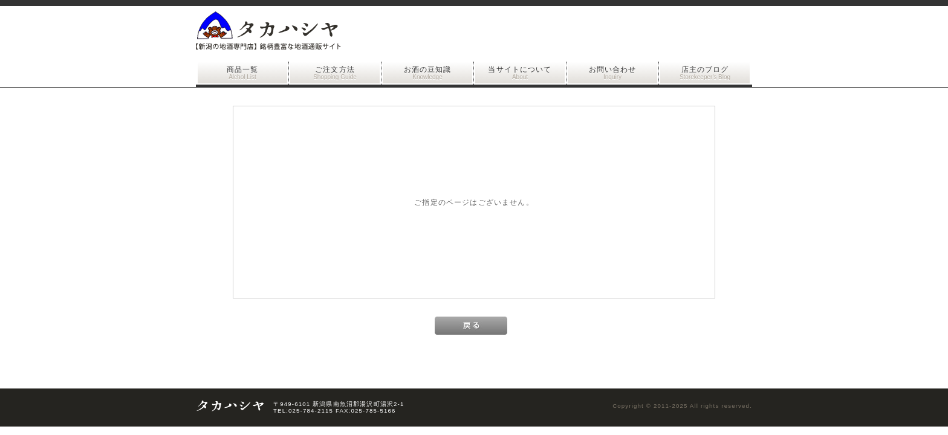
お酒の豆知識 (427, 72)
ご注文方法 (335, 72)
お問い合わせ (612, 72)
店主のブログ (705, 72)
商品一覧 (242, 72)
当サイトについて (520, 72)
